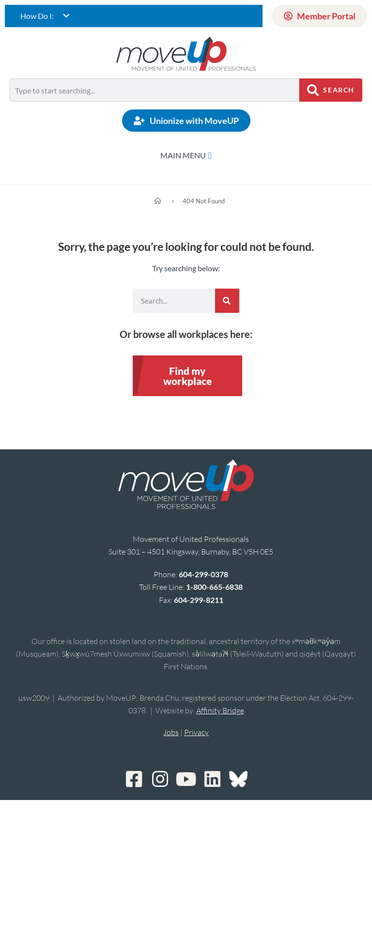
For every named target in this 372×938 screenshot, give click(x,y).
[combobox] (154, 90)
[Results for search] (154, 107)
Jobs (171, 732)
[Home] (157, 201)
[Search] (227, 301)
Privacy (196, 732)
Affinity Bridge (220, 710)
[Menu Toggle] (186, 155)
